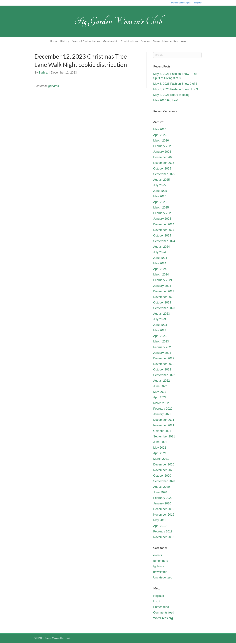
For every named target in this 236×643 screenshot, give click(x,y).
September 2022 (164, 375)
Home (53, 41)
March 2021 (161, 458)
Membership (110, 41)
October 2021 (162, 431)
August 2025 (161, 179)
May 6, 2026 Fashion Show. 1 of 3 (175, 89)
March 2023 (161, 341)
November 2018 (163, 537)
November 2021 (163, 425)
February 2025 (162, 213)
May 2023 (159, 330)
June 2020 (160, 492)
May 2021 (159, 447)
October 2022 (162, 369)
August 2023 (161, 313)
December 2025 (163, 157)
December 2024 (163, 224)
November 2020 (163, 470)
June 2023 (160, 324)
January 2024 (162, 285)
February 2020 (162, 498)
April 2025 (160, 202)
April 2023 (160, 336)
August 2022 (161, 380)
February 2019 (162, 531)
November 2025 (163, 162)
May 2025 (159, 196)
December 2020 (163, 464)
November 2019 (163, 514)
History (64, 41)
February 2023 (162, 347)
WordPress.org (163, 618)
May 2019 (159, 520)
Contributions (129, 41)
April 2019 (160, 526)
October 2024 (162, 235)
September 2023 (164, 308)
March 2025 (161, 207)
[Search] (177, 55)
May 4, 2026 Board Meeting (171, 94)
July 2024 (159, 252)
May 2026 (159, 129)
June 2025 (160, 190)
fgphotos (53, 86)
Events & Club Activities (86, 41)
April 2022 (160, 397)
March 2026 (161, 140)
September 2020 (164, 481)
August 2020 (161, 486)
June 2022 (160, 386)
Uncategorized (162, 577)
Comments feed (163, 612)
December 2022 (163, 358)
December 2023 (163, 291)
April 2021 (160, 453)
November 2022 (163, 364)
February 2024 (162, 280)
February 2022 (162, 408)
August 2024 (161, 246)
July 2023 (159, 319)
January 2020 (162, 503)
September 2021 (164, 436)
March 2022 (161, 403)
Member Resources (174, 41)
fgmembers (160, 560)
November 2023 (163, 297)
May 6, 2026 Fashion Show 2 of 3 (175, 83)
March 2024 (161, 274)
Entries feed (161, 607)
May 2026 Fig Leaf (165, 100)
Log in (157, 601)
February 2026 (162, 146)
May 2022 (159, 391)
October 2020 (162, 475)
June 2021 (160, 442)
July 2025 (159, 185)
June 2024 (160, 257)
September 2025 (164, 174)
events (157, 555)
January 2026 (162, 151)
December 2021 (163, 419)
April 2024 (160, 269)
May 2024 (159, 263)
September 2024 (164, 241)
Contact (145, 41)
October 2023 (162, 302)
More (156, 41)
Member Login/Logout (180, 3)
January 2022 (162, 414)
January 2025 (162, 218)
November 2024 (163, 230)
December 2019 (163, 509)
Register (198, 3)
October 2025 (162, 168)
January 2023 (162, 352)
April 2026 (160, 135)
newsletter (160, 572)
